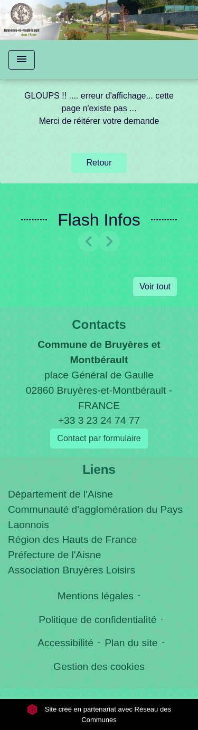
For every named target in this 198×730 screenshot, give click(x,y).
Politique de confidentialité (97, 619)
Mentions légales (96, 595)
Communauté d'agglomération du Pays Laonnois (95, 517)
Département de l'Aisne (60, 494)
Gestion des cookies (99, 666)
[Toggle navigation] (21, 60)
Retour (98, 162)
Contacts (99, 324)
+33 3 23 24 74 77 (99, 420)
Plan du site (131, 642)
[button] (88, 241)
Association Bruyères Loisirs (71, 570)
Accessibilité (65, 642)
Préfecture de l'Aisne (54, 554)
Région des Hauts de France (72, 539)
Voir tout (155, 286)
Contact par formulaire (98, 438)
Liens (99, 469)
